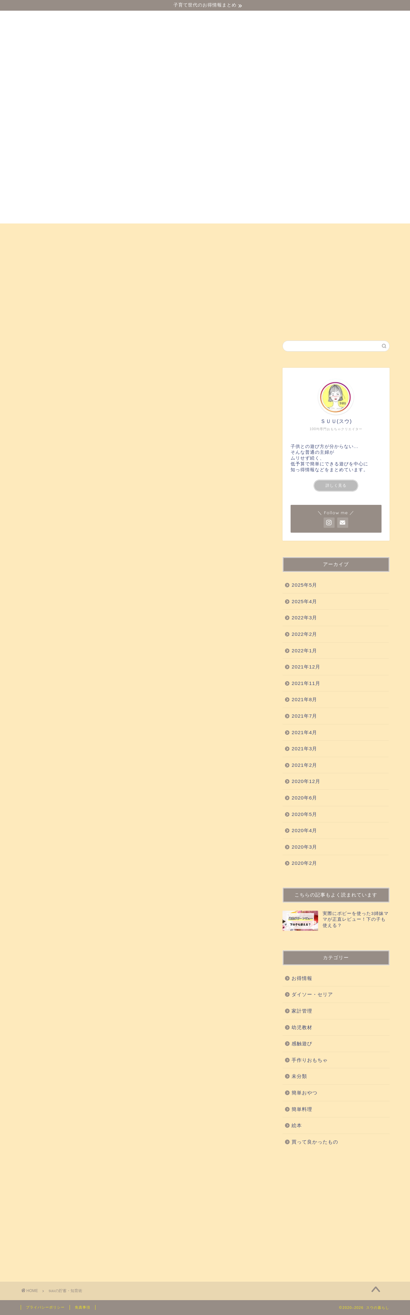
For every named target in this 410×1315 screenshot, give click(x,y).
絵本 (373, 231)
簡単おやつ (337, 231)
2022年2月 (304, 634)
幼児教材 (100, 231)
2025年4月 (304, 601)
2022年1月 (304, 650)
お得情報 (40, 246)
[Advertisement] (336, 1212)
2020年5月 (304, 814)
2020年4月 (304, 830)
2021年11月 (306, 683)
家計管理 (302, 1011)
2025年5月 (304, 585)
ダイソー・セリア (51, 231)
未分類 (299, 1076)
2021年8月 (304, 699)
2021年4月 (304, 732)
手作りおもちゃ (288, 231)
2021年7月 (304, 716)
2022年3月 (304, 617)
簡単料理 (302, 1109)
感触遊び (138, 231)
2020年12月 (306, 781)
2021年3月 (304, 748)
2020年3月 (304, 847)
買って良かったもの (190, 231)
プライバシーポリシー (45, 1307)
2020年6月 (304, 797)
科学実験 (242, 231)
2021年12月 (306, 666)
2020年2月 (304, 863)
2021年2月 (304, 765)
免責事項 (82, 1307)
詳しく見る (336, 485)
